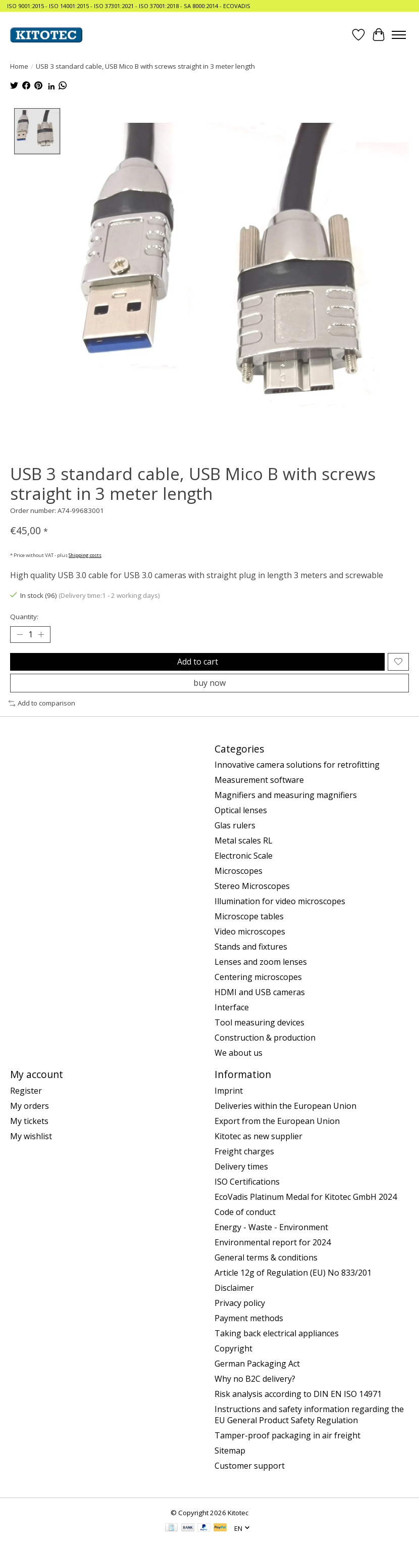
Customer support (250, 1465)
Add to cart (197, 661)
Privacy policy (240, 1302)
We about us (239, 1053)
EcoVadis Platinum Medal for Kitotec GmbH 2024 (306, 1196)
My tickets (29, 1121)
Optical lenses (241, 810)
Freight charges (244, 1151)
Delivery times (241, 1166)
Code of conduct (245, 1212)
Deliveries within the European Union (285, 1105)
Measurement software (259, 780)
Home (19, 66)
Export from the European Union (277, 1121)
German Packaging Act (257, 1363)
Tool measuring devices (259, 1022)
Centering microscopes (258, 977)
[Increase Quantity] (40, 634)
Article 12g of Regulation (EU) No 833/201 (293, 1272)
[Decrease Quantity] (19, 634)
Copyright (233, 1348)
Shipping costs (85, 555)
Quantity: (24, 616)
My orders (29, 1105)
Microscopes (239, 871)
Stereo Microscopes (252, 886)
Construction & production (265, 1038)
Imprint (229, 1090)
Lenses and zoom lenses (261, 962)
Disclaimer (234, 1287)
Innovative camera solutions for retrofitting (297, 765)
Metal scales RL (244, 841)
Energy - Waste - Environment (271, 1227)
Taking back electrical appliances (277, 1333)
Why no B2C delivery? (255, 1378)
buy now (209, 682)
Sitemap (230, 1450)
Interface (232, 1007)
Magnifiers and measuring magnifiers (286, 795)
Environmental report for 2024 (273, 1242)
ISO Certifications (247, 1181)
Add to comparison (42, 703)
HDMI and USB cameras (260, 992)
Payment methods (249, 1318)
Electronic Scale (244, 856)
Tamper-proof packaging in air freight (287, 1435)
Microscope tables (249, 916)
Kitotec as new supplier (258, 1136)
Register (26, 1090)
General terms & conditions (266, 1257)
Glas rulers (235, 825)
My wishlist (31, 1136)
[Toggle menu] (399, 35)
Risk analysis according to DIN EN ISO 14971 (298, 1393)
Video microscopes (250, 932)
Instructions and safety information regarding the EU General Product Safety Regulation (309, 1415)
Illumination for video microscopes (280, 901)
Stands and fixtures (251, 947)
